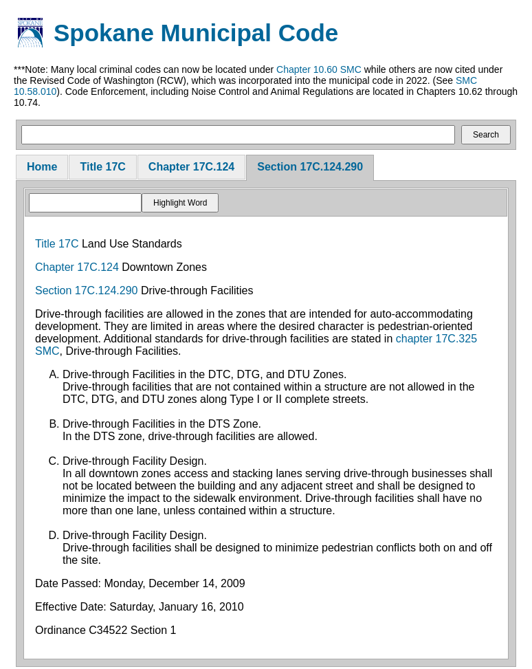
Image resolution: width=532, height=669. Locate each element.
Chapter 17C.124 (191, 167)
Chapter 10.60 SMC (319, 69)
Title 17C (102, 167)
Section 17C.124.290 (310, 167)
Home (42, 167)
